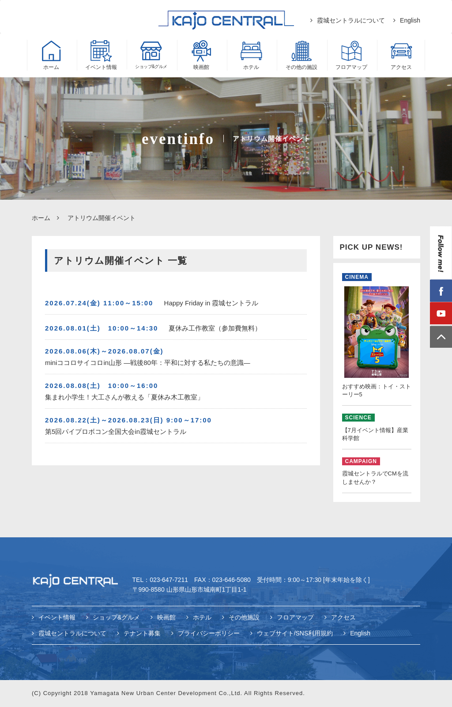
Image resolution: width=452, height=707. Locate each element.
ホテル (202, 617)
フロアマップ (295, 617)
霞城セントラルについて (351, 20)
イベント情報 (56, 617)
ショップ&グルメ (116, 617)
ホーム (41, 217)
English (410, 20)
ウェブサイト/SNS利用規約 (295, 633)
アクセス (343, 617)
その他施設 (244, 617)
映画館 (166, 617)
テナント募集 (142, 633)
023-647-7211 (169, 580)
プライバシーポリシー (209, 633)
